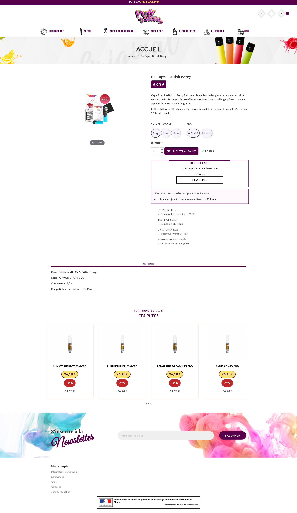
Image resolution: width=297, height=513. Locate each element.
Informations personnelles (65, 471)
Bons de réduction (60, 491)
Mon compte (60, 466)
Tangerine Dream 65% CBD (175, 366)
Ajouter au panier (181, 152)
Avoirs (54, 481)
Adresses (56, 486)
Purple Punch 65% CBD (122, 366)
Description (148, 263)
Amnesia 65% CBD (227, 366)
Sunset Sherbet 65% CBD (70, 366)
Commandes (57, 476)
